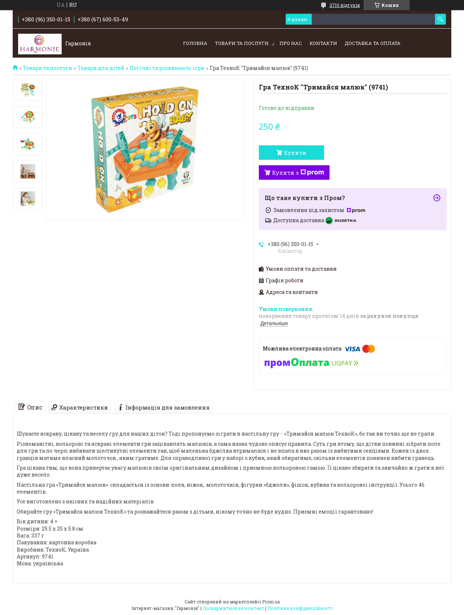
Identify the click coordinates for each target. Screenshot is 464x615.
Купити (295, 152)
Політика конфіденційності (300, 608)
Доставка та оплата (373, 43)
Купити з (298, 172)
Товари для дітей (101, 68)
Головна (195, 43)
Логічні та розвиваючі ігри (166, 68)
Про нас (290, 43)
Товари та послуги (242, 43)
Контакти (323, 43)
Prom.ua (271, 601)
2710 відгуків (345, 5)
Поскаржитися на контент (233, 608)
